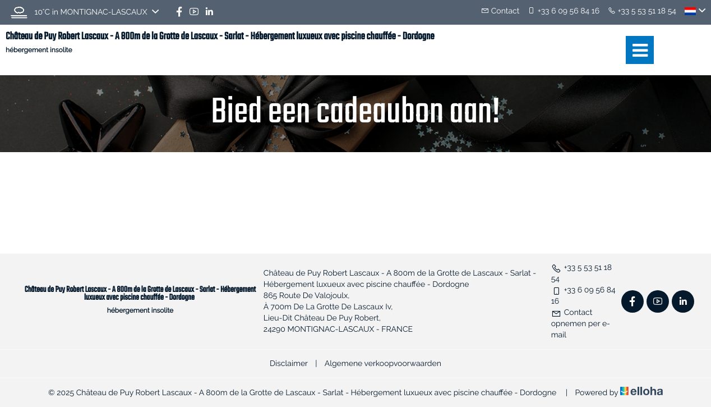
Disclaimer (289, 363)
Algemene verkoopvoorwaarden (383, 363)
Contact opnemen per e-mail (580, 324)
